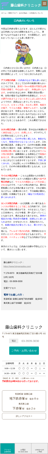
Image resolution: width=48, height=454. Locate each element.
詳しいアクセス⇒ (24, 416)
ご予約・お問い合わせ (24, 350)
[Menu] (44, 3)
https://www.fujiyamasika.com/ (17, 266)
